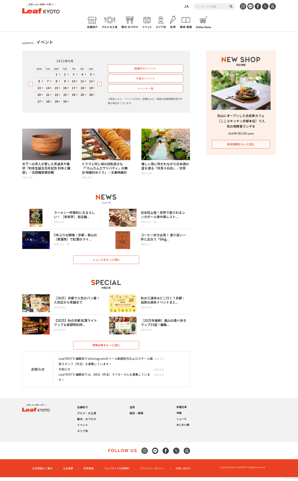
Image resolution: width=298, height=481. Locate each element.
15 (56, 88)
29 (56, 101)
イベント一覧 (145, 89)
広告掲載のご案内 (42, 472)
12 (91, 81)
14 (47, 88)
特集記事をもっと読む (106, 349)
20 (39, 94)
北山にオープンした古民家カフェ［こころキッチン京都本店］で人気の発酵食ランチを (241, 120)
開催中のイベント (145, 68)
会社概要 (68, 472)
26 (91, 94)
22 (56, 94)
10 (73, 81)
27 (39, 101)
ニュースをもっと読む (106, 262)
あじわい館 (182, 428)
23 (65, 94)
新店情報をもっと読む (241, 144)
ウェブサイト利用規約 (116, 472)
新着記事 (181, 411)
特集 (179, 417)
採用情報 (88, 472)
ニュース (181, 423)
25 (82, 94)
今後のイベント (145, 78)
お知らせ (64, 373)
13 (39, 88)
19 (91, 88)
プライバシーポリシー (152, 472)
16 (65, 88)
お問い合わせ (183, 472)
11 (82, 81)
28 (47, 101)
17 (73, 88)
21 (47, 94)
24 (73, 94)
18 (82, 88)
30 (65, 101)
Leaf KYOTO (28, 43)
